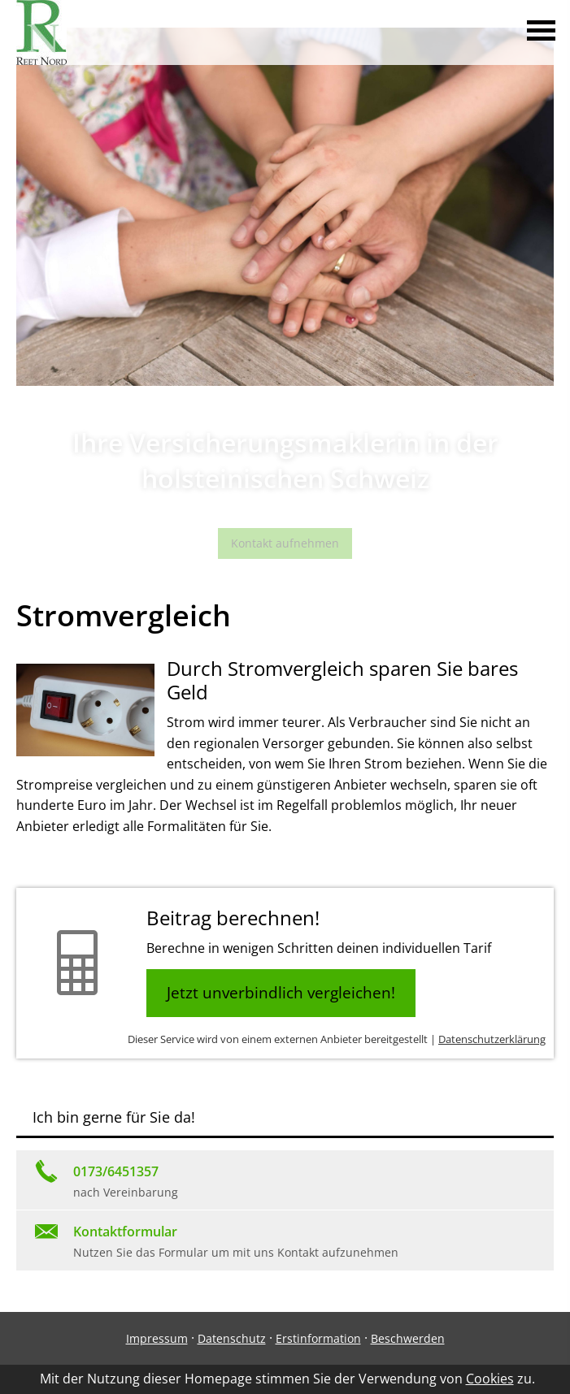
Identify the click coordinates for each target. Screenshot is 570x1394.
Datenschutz (232, 1338)
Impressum (157, 1338)
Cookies (490, 1379)
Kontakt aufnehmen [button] (285, 543)
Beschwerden (408, 1338)
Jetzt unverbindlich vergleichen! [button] (281, 992)
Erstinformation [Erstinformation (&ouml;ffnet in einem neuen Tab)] (318, 1338)
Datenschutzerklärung (492, 1039)
